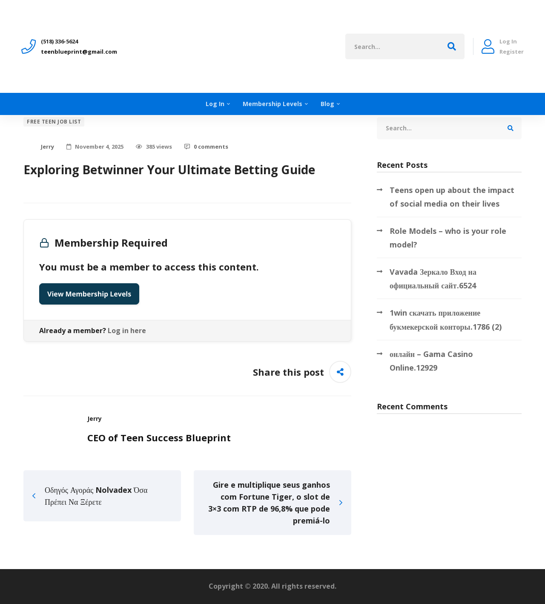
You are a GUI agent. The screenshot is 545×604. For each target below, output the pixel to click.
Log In (508, 41)
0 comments (206, 146)
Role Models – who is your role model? (448, 238)
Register (511, 51)
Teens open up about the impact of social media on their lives (452, 197)
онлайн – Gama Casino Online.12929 (431, 361)
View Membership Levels (89, 294)
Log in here (127, 330)
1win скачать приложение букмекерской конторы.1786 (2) (446, 319)
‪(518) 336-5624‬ (59, 41)
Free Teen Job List (54, 121)
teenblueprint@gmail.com (79, 51)
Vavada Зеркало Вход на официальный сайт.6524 (433, 278)
